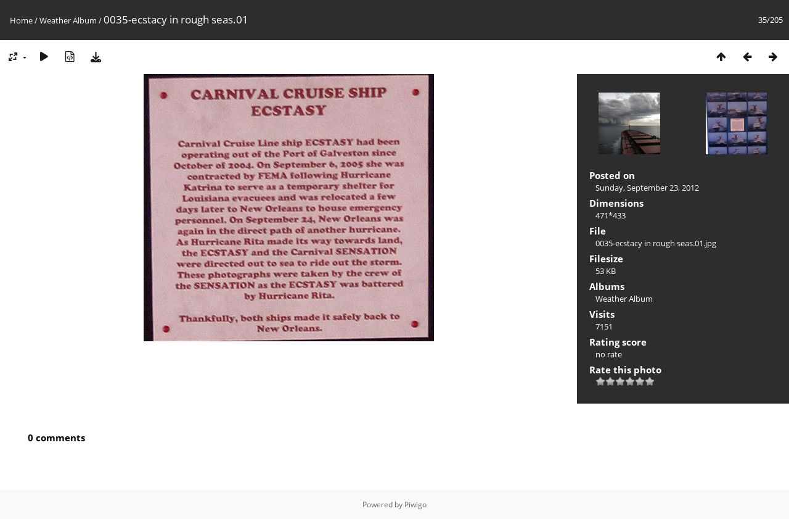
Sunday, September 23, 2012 (647, 187)
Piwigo (415, 504)
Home (21, 20)
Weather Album (68, 20)
